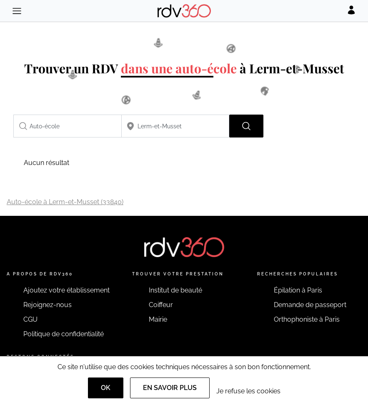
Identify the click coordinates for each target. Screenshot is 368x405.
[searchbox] (67, 126)
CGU (30, 319)
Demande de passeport (310, 305)
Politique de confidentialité (63, 334)
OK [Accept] (105, 388)
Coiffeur (161, 305)
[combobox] (67, 126)
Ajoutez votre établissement (66, 290)
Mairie (158, 319)
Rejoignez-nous (47, 305)
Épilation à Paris (298, 290)
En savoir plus (170, 388)
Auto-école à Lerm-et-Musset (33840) (65, 202)
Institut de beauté (175, 290)
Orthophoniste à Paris (307, 319)
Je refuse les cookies (248, 391)
